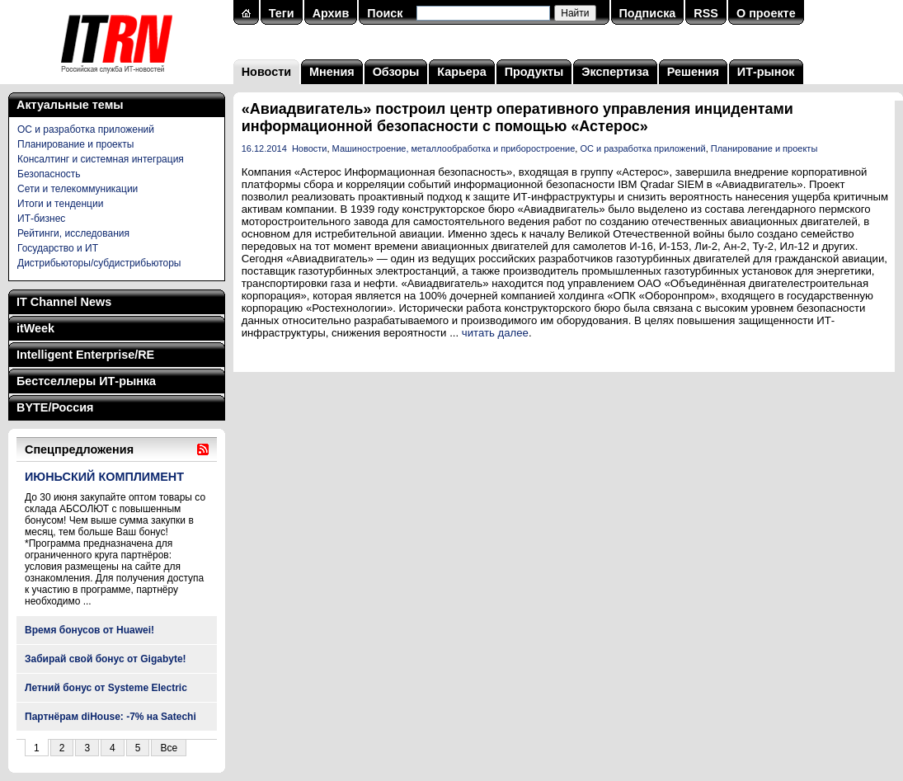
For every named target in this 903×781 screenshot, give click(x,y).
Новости (266, 71)
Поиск (384, 13)
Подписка (647, 13)
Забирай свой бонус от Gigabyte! (105, 659)
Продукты (534, 71)
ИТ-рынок (766, 71)
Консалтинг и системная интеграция (100, 159)
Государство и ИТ (57, 248)
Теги (281, 13)
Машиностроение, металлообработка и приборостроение (454, 148)
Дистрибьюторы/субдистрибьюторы (99, 263)
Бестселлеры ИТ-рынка (86, 381)
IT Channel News (63, 301)
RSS (706, 13)
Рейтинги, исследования (73, 233)
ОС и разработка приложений (85, 129)
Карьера (461, 71)
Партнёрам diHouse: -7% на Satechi (110, 716)
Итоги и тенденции (60, 203)
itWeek (35, 328)
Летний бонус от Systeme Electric (106, 688)
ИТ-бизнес (41, 218)
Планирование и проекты (75, 144)
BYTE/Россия (54, 407)
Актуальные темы (70, 104)
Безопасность (49, 174)
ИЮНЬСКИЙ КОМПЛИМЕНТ (104, 476)
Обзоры (396, 71)
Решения (693, 71)
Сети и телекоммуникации (77, 189)
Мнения (332, 71)
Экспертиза (614, 71)
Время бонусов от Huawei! (89, 630)
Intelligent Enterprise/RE (85, 354)
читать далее (495, 333)
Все (168, 748)
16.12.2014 (264, 148)
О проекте (766, 13)
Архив (331, 13)
